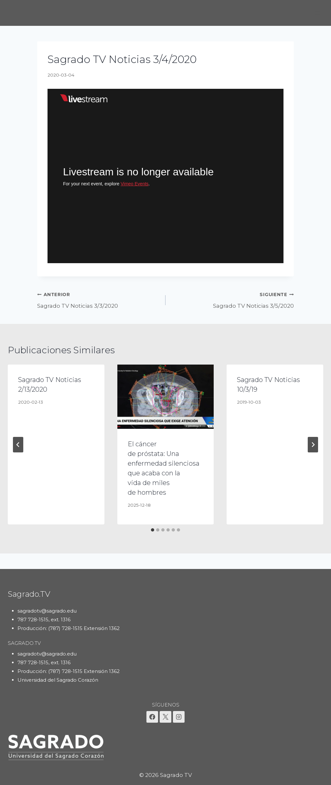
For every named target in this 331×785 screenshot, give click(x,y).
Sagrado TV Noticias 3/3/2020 (98, 299)
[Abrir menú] (317, 13)
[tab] (152, 530)
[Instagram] (179, 717)
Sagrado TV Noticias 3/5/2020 (232, 299)
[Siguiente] (313, 444)
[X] (165, 717)
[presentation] (165, 397)
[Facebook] (152, 717)
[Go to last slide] (18, 444)
